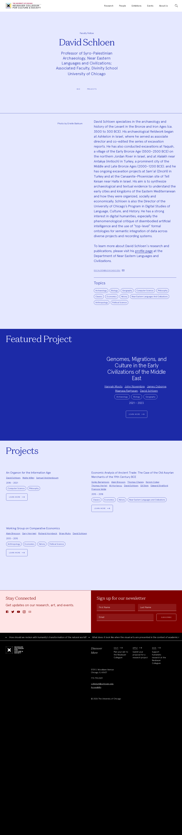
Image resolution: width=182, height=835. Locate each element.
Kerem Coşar (152, 555)
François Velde (98, 562)
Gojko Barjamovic (100, 555)
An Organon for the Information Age (28, 546)
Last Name (145, 730)
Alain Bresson (118, 555)
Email (101, 740)
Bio (78, 89)
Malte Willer (28, 551)
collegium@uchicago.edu (102, 807)
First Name (104, 730)
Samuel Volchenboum (47, 551)
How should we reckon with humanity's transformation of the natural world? (48, 760)
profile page (144, 251)
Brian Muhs (65, 657)
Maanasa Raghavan (126, 402)
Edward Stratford (159, 559)
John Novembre (135, 398)
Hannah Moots (113, 398)
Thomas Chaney (135, 555)
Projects (92, 89)
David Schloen (149, 402)
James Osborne (156, 398)
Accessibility (96, 811)
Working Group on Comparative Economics (33, 651)
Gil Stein (144, 559)
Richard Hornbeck (47, 657)
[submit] (176, 5)
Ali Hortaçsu (115, 559)
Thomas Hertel (99, 559)
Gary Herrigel (29, 657)
